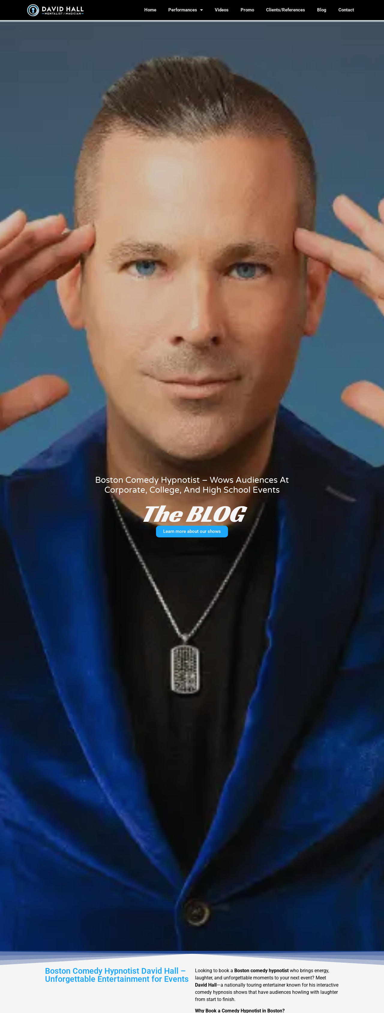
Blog (321, 10)
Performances (185, 10)
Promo (247, 10)
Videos (222, 10)
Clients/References (285, 10)
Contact (346, 10)
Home (150, 10)
